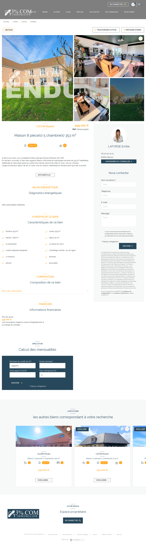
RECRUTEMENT (129, 12)
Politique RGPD (107, 535)
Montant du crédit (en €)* (21, 362)
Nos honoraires (53, 535)
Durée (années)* (46, 362)
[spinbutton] (52, 375)
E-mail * (104, 202)
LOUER (68, 12)
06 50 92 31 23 (107, 153)
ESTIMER (57, 12)
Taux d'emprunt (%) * (48, 371)
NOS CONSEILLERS (111, 12)
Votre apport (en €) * (19, 371)
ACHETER (33, 12)
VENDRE (45, 12)
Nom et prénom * (108, 180)
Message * (105, 213)
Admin (95, 535)
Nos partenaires (67, 535)
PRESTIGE (80, 12)
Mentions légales (82, 535)
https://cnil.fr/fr (108, 274)
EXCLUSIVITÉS (94, 12)
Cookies (119, 535)
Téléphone (105, 191)
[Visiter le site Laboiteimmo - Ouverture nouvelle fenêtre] (77, 540)
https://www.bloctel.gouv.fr (115, 284)
